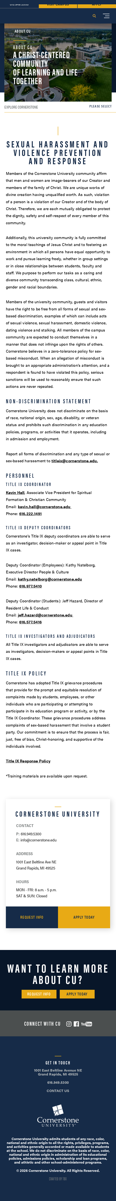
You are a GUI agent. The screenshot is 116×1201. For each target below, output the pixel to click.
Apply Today (84, 917)
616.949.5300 (31, 833)
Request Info (32, 917)
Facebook (76, 1024)
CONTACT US (58, 1090)
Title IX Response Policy (28, 761)
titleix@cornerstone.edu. (74, 460)
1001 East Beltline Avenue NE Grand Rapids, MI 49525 (58, 1072)
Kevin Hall (15, 492)
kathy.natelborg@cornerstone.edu (50, 579)
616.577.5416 (30, 622)
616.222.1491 (30, 513)
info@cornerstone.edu (38, 840)
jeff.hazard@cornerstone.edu (45, 615)
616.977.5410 (30, 586)
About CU (23, 31)
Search (94, 16)
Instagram (69, 1024)
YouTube (86, 1024)
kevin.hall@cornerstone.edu (45, 506)
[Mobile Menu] (106, 15)
